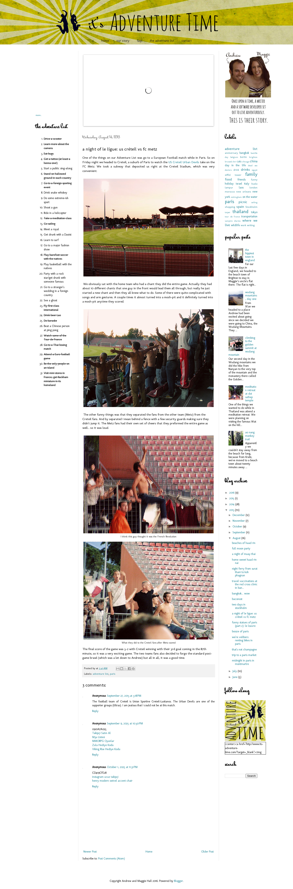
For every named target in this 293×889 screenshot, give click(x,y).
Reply (95, 711)
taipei (227, 212)
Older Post (207, 851)
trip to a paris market (244, 655)
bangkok (244, 153)
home (105, 41)
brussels (228, 161)
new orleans (243, 191)
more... (39, 115)
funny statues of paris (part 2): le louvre (244, 624)
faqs (139, 41)
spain (240, 207)
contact (186, 41)
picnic (242, 202)
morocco (230, 191)
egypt (254, 169)
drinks (245, 169)
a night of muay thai (244, 554)
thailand (240, 211)
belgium (234, 157)
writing (251, 225)
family (251, 174)
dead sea (252, 165)
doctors (228, 169)
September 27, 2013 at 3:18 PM (124, 696)
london (253, 187)
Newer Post (90, 851)
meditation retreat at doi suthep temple (250, 393)
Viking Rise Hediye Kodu (106, 749)
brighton (253, 157)
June (235, 677)
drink (236, 169)
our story (122, 41)
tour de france (232, 216)
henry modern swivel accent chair (112, 780)
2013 (232, 510)
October (238, 526)
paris (112, 673)
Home (148, 851)
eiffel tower (233, 174)
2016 (232, 492)
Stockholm (251, 206)
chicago (245, 161)
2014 (232, 504)
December (239, 515)
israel (239, 183)
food (228, 179)
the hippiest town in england (250, 255)
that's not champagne (244, 649)
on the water (250, 197)
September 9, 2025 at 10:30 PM (125, 723)
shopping (230, 206)
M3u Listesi (98, 737)
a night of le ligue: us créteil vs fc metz (244, 615)
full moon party (241, 548)
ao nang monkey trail (250, 436)
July (235, 671)
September (239, 532)
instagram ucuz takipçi (105, 777)
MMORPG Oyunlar (103, 741)
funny (254, 179)
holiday (229, 183)
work (243, 225)
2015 (232, 498)
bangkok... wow (241, 593)
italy (246, 183)
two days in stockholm (239, 606)
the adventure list (162, 41)
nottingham (236, 197)
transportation (249, 216)
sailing (254, 202)
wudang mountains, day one (251, 295)
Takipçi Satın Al (101, 733)
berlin (243, 156)
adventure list (100, 673)
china (253, 161)
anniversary (231, 152)
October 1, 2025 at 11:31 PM (122, 767)
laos (241, 187)
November (239, 521)
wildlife (235, 225)
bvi (234, 161)
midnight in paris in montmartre (243, 662)
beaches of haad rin (243, 543)
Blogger (178, 881)
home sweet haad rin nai (244, 561)
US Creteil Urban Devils (183, 162)
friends (241, 179)
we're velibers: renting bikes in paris (242, 640)
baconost (237, 599)
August (237, 538)
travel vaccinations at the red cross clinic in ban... (244, 584)
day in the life (235, 165)
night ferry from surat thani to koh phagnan (244, 572)
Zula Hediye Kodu (103, 745)
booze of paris (240, 631)
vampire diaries (233, 220)
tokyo (254, 212)
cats (239, 161)
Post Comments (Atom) (111, 858)
